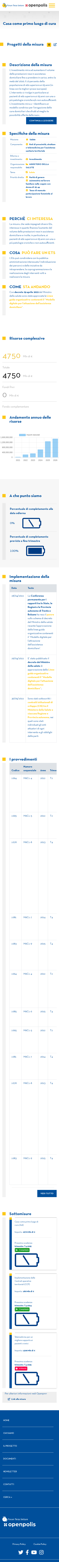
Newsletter (10, 1472)
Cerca (6, 1497)
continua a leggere (41, 121)
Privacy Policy (19, 1544)
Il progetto (10, 1446)
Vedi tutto (46, 1194)
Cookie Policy (40, 1544)
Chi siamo (8, 1433)
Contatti (8, 1484)
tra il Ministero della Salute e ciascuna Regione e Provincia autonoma (40, 710)
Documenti (9, 1459)
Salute (32, 172)
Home (6, 1420)
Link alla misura (17, 1399)
